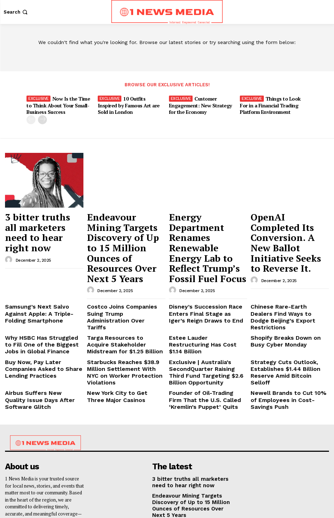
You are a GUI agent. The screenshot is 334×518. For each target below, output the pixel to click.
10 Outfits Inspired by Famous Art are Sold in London (130, 104)
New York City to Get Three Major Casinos (119, 335)
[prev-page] (30, 117)
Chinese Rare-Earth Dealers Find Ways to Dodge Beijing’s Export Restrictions (289, 271)
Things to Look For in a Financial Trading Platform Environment (270, 104)
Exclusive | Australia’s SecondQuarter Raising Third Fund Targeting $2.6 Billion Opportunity (203, 315)
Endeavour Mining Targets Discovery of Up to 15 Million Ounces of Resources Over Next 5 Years (123, 226)
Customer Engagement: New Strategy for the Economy (202, 104)
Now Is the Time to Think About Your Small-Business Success (59, 104)
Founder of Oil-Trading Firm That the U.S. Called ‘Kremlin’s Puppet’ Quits (204, 338)
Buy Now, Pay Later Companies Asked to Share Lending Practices (41, 312)
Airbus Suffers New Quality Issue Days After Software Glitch (43, 335)
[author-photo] (9, 237)
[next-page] (42, 117)
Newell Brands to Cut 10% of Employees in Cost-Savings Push (288, 335)
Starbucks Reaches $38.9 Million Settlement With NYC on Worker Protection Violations (125, 312)
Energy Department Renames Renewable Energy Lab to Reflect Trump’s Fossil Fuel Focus (207, 223)
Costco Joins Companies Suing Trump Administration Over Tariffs (123, 271)
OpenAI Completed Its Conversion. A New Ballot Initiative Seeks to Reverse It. (289, 223)
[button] (16, 12)
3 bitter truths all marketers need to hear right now (40, 220)
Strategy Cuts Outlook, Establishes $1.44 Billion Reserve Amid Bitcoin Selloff (289, 312)
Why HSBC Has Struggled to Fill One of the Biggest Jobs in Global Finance (44, 292)
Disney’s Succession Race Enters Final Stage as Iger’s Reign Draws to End (208, 271)
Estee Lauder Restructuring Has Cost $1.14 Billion (206, 289)
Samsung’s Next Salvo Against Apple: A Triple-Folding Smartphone (40, 271)
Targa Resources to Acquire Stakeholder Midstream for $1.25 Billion (125, 292)
